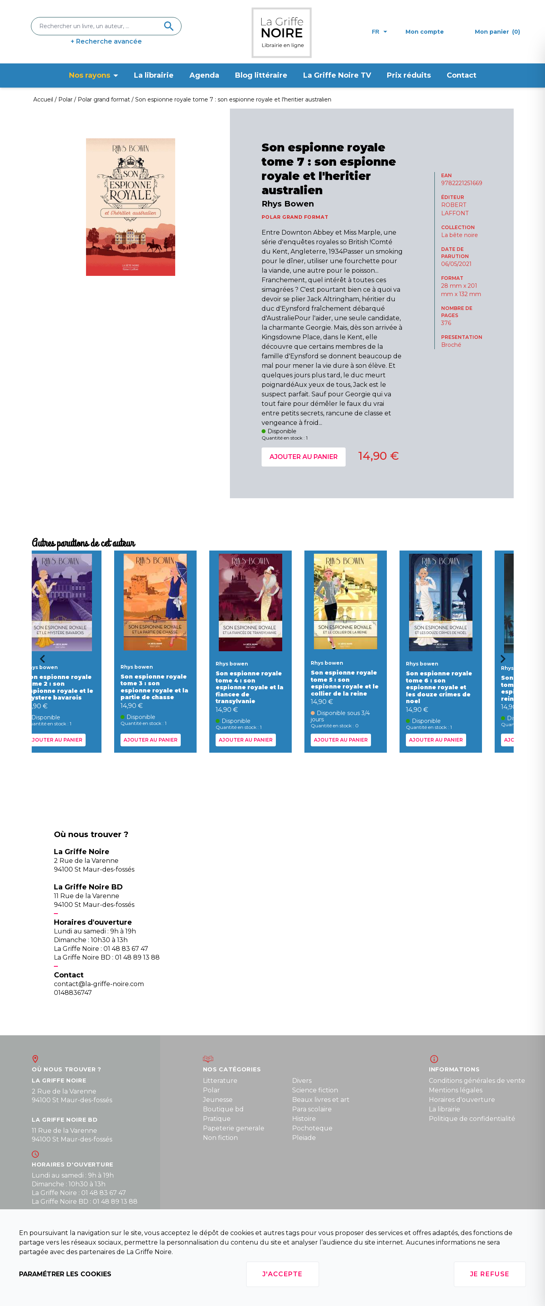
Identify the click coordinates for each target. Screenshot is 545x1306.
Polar (211, 1090)
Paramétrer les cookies (65, 1274)
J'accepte (282, 1274)
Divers (302, 1080)
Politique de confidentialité (472, 1118)
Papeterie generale (233, 1128)
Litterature (220, 1080)
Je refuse (490, 1274)
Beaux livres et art (321, 1099)
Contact (461, 75)
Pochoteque (312, 1128)
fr (379, 32)
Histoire (304, 1118)
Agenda (204, 75)
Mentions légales (455, 1090)
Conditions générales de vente (477, 1080)
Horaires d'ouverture (462, 1099)
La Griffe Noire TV (337, 75)
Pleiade (304, 1138)
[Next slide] (506, 661)
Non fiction (220, 1138)
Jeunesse (218, 1099)
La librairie (154, 75)
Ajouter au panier (304, 457)
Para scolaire (312, 1109)
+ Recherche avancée (106, 41)
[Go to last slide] (40, 661)
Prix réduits (409, 75)
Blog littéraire (261, 75)
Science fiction (315, 1090)
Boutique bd (223, 1109)
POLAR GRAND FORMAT (295, 217)
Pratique (217, 1118)
